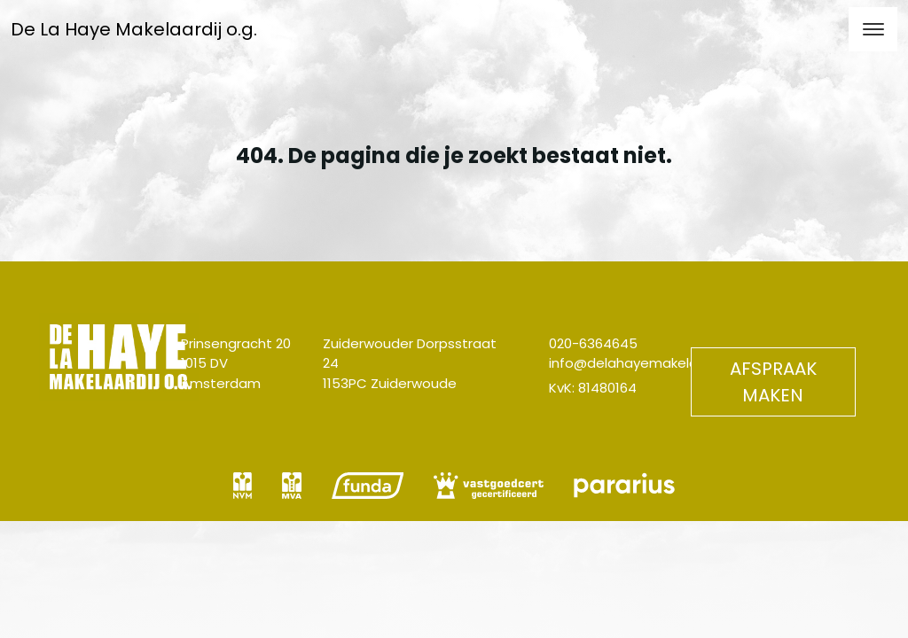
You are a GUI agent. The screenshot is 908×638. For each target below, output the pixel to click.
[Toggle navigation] (873, 29)
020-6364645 (593, 343)
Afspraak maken (773, 382)
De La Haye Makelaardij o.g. (134, 29)
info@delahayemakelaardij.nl (644, 363)
